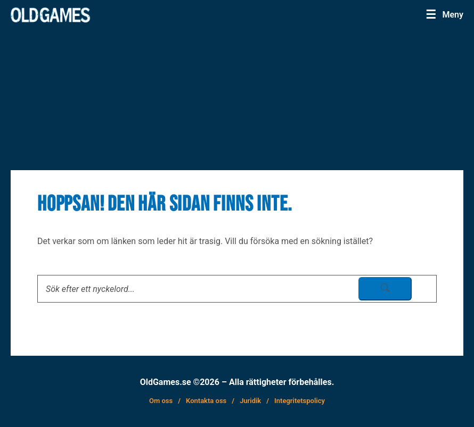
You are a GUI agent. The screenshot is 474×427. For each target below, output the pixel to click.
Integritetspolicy (299, 401)
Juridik (250, 401)
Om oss (161, 401)
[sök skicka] (385, 288)
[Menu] (447, 14)
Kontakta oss (206, 401)
